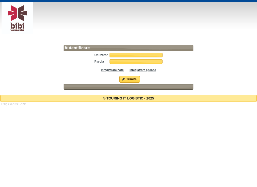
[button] (129, 79)
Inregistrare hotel (112, 69)
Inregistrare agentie (143, 69)
